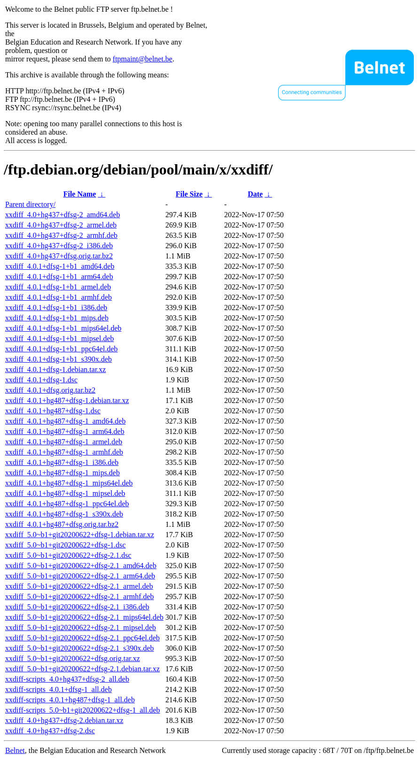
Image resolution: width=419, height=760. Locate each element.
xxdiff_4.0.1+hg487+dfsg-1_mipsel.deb (65, 493)
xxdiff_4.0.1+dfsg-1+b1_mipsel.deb (59, 338)
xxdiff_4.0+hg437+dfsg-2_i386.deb (59, 246)
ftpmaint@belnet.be (142, 59)
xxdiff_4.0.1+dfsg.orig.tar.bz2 (50, 390)
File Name (79, 194)
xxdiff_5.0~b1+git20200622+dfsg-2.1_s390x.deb (79, 648)
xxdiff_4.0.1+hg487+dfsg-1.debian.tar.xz (67, 400)
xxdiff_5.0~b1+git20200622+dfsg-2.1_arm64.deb (80, 576)
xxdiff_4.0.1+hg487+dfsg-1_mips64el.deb (69, 483)
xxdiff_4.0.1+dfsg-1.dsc (41, 380)
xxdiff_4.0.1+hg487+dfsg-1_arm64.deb (64, 431)
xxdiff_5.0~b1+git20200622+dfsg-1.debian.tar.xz (79, 535)
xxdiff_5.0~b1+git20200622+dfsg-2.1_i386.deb (77, 607)
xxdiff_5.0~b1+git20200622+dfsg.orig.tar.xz (72, 658)
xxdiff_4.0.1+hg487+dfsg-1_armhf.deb (64, 452)
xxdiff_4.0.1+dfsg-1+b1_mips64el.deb (63, 328)
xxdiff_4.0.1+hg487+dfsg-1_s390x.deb (64, 514)
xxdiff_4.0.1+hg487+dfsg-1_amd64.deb (65, 421)
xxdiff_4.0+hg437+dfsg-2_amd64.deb (62, 215)
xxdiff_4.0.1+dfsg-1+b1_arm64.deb (59, 277)
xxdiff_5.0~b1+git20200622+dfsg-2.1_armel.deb (79, 586)
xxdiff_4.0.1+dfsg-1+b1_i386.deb (56, 308)
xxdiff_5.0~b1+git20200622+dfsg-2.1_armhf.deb (79, 596)
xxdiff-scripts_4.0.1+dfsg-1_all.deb (58, 689)
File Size (189, 194)
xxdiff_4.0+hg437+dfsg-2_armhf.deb (61, 235)
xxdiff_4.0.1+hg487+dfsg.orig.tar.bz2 (61, 524)
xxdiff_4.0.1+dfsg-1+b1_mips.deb (57, 318)
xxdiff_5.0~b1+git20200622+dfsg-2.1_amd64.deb (80, 566)
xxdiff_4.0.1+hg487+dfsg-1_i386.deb (61, 462)
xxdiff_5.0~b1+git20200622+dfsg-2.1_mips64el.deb (84, 617)
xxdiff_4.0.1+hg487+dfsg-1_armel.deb (63, 442)
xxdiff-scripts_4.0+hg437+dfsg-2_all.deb (67, 679)
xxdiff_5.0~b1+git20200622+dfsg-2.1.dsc (68, 555)
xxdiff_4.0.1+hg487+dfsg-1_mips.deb (62, 473)
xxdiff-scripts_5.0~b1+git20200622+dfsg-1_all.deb (82, 710)
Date (255, 194)
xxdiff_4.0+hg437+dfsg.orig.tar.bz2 (59, 256)
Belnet (15, 750)
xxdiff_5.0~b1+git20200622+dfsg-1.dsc (65, 545)
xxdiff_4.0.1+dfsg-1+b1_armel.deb (58, 287)
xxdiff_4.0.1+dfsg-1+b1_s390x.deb (58, 359)
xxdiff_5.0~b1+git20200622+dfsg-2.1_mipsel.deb (80, 627)
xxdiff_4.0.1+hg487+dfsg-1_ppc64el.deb (67, 504)
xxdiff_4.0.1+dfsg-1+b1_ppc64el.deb (61, 349)
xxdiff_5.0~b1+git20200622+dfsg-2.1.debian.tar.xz (82, 669)
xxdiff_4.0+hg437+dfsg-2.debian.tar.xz (64, 720)
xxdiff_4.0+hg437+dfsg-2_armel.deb (60, 225)
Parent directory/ (30, 204)
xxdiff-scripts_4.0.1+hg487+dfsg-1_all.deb (70, 700)
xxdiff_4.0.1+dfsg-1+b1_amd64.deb (59, 266)
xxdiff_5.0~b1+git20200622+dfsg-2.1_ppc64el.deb (82, 638)
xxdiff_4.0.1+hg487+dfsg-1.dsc (53, 411)
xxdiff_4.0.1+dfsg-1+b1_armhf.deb (58, 297)
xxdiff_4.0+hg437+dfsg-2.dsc (50, 731)
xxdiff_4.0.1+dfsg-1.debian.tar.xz (55, 369)
